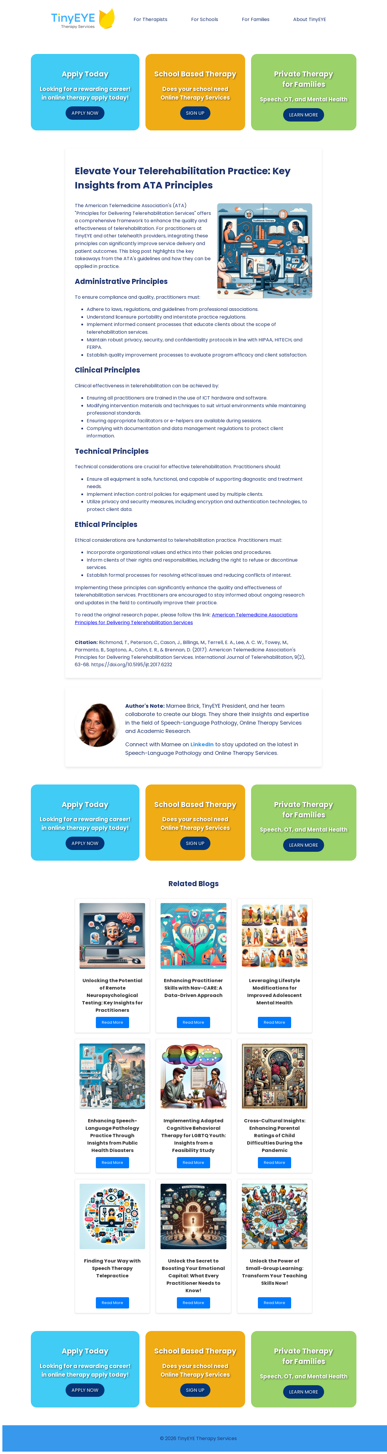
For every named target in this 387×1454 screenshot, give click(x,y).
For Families (255, 19)
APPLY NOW (85, 113)
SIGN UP (195, 113)
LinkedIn (202, 744)
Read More (115, 1024)
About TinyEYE (309, 19)
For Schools (204, 19)
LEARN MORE (303, 114)
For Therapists (150, 19)
